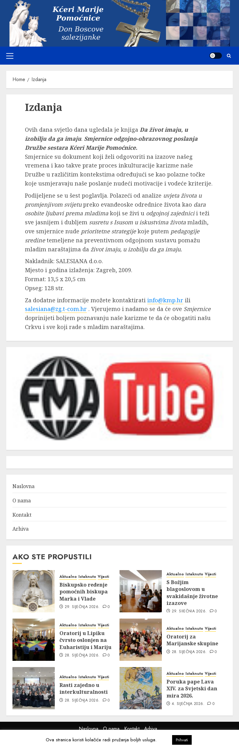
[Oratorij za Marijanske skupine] (141, 640)
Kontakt (21, 514)
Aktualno (68, 576)
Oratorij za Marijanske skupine (192, 640)
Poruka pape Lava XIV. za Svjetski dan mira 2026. (191, 688)
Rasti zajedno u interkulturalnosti (83, 688)
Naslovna (23, 486)
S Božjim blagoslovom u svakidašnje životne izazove (192, 592)
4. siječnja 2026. (188, 704)
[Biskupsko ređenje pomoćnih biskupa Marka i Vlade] (33, 591)
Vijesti (103, 576)
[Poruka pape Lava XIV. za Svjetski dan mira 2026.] (141, 688)
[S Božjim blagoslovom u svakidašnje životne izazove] (141, 591)
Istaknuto (87, 576)
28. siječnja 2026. (82, 655)
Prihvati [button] (182, 740)
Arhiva (20, 528)
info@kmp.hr (165, 300)
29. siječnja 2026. (82, 607)
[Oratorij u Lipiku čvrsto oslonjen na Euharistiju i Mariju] (33, 640)
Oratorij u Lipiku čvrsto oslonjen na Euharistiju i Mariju (85, 640)
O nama (21, 500)
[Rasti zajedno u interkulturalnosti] (33, 688)
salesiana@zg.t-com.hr (56, 309)
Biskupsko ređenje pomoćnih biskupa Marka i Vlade (83, 591)
